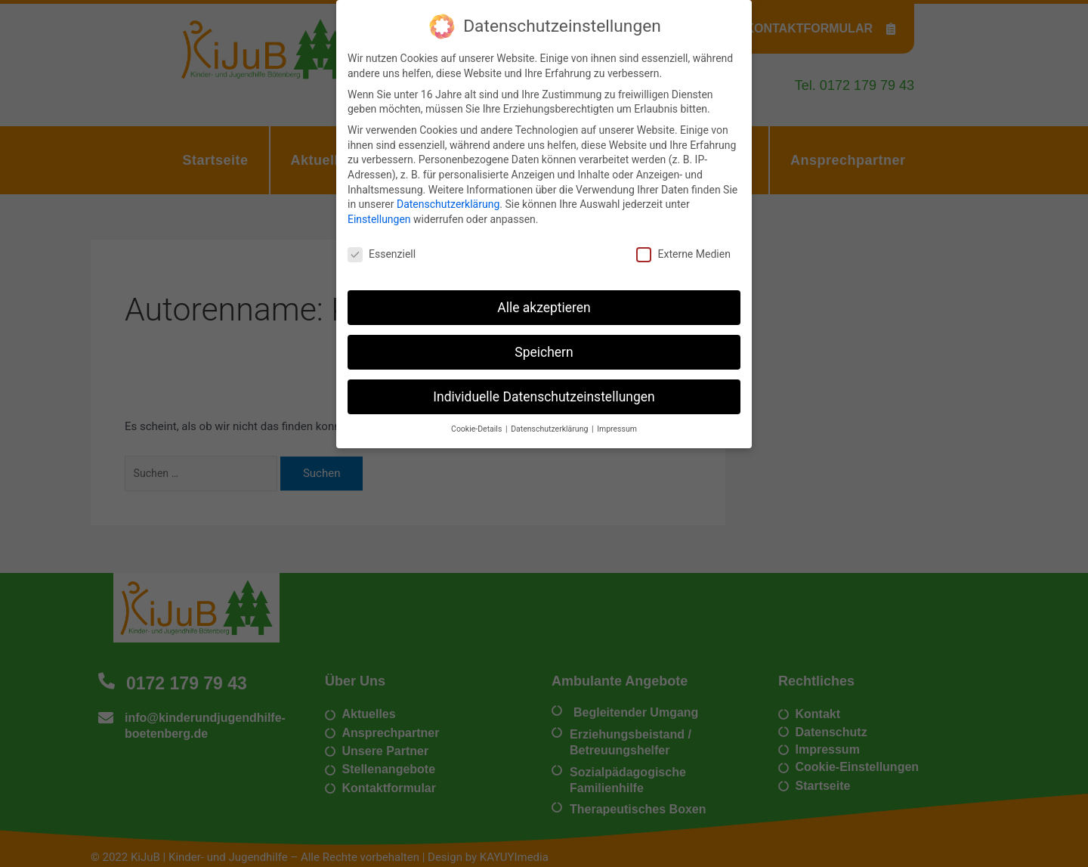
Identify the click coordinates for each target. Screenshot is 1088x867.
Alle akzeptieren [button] (544, 300)
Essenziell (382, 247)
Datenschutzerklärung (448, 196)
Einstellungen (379, 212)
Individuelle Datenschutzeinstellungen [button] (543, 389)
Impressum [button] (617, 422)
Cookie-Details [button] (477, 422)
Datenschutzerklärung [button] (550, 422)
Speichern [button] (544, 344)
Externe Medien (683, 247)
